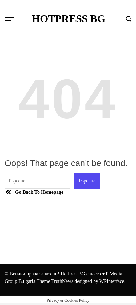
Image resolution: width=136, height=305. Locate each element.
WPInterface (111, 281)
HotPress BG (68, 19)
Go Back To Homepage (34, 192)
